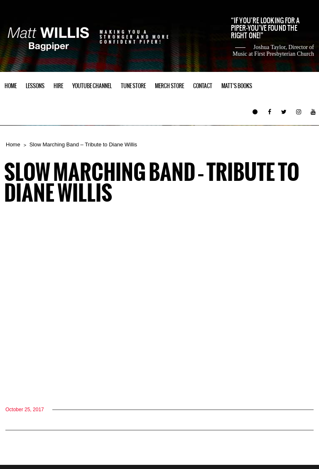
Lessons (35, 86)
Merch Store (169, 86)
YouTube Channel (92, 86)
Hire (58, 86)
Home (11, 86)
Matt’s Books (236, 86)
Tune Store (133, 86)
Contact (202, 86)
